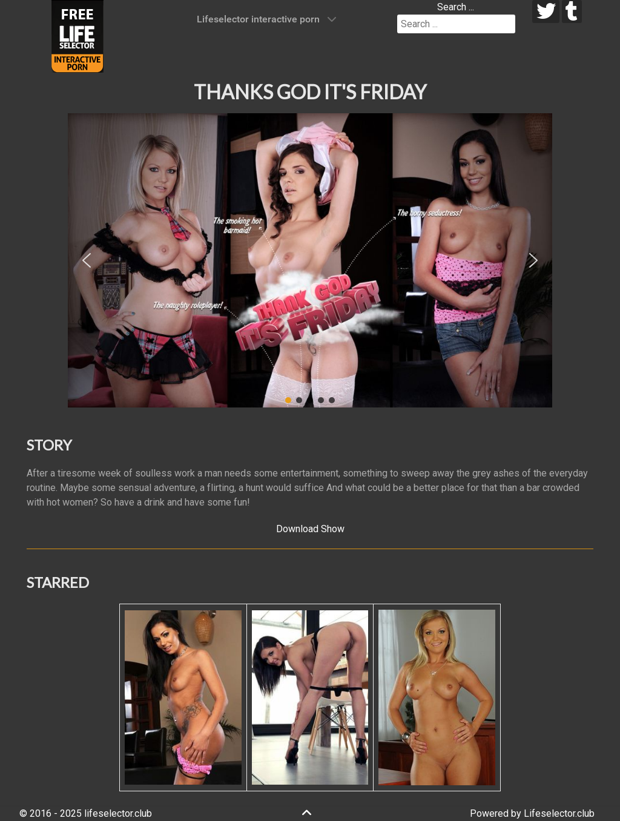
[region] (310, 260)
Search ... (455, 7)
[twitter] (545, 11)
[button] (86, 260)
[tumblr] (572, 11)
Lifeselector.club (559, 813)
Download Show (310, 529)
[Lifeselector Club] (77, 35)
